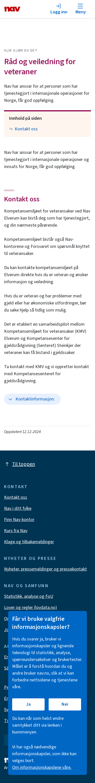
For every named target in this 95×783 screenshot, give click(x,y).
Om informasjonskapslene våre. (41, 767)
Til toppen (19, 464)
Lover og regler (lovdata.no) (30, 607)
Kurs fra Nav (15, 531)
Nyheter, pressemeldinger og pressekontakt (45, 569)
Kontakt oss (22, 199)
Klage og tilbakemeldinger (29, 542)
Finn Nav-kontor (19, 519)
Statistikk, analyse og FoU (28, 596)
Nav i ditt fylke (17, 508)
